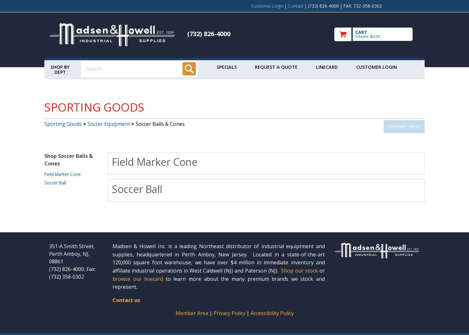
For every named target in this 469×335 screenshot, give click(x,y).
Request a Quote (276, 67)
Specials (227, 67)
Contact (295, 6)
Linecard (327, 67)
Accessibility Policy (272, 313)
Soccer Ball (55, 183)
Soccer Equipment (108, 123)
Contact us (126, 300)
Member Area (192, 313)
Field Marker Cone (62, 174)
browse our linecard (137, 278)
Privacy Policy (230, 313)
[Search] (189, 68)
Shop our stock (299, 270)
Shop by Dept (60, 69)
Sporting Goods (63, 123)
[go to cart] (377, 34)
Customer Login (267, 6)
